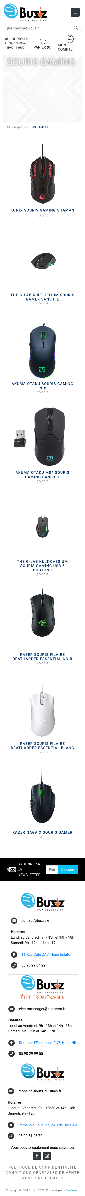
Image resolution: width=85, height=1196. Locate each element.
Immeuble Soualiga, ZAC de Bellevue (47, 1125)
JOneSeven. (71, 1190)
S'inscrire (68, 869)
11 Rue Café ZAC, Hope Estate (46, 954)
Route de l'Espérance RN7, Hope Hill (48, 1043)
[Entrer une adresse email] (52, 869)
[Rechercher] (42, 28)
